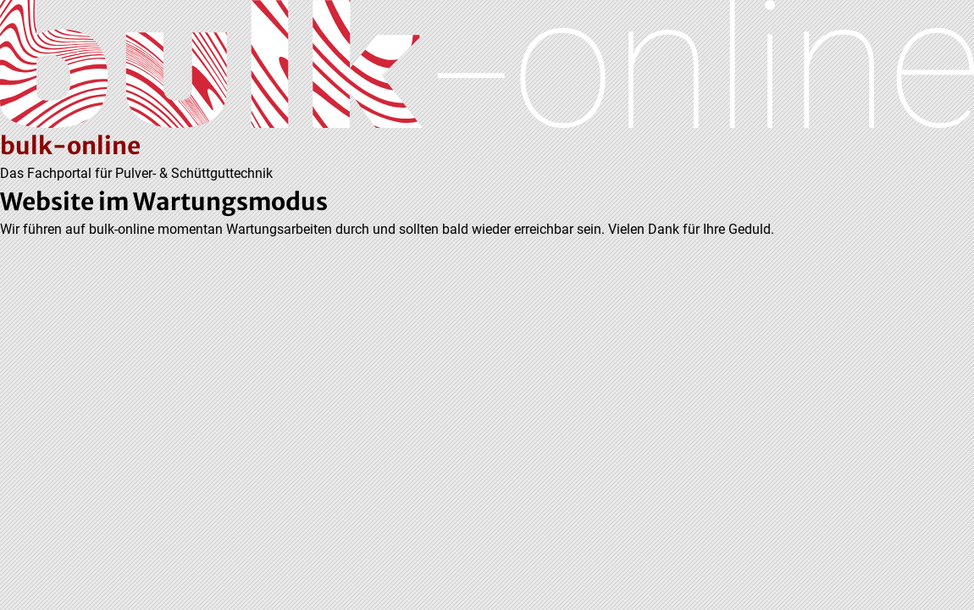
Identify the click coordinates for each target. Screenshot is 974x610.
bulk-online (70, 145)
